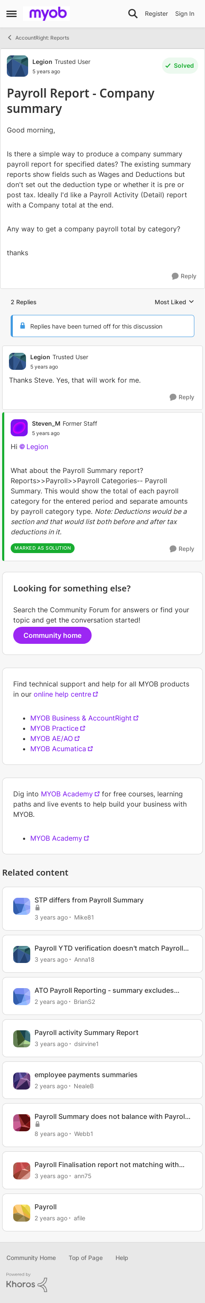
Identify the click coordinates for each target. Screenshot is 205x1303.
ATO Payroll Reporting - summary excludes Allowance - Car (104, 990)
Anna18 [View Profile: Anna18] (84, 959)
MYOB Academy (67, 794)
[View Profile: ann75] (21, 1170)
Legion (37, 446)
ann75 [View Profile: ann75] (83, 1175)
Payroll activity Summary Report (87, 1032)
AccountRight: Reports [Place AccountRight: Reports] (37, 37)
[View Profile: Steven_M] (19, 427)
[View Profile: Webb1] (21, 1122)
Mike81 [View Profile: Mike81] (84, 917)
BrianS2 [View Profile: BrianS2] (84, 1001)
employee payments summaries (86, 1074)
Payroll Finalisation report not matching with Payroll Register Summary (107, 1164)
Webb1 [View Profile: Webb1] (83, 1133)
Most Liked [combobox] (174, 302)
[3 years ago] (51, 917)
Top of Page (86, 1257)
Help (121, 1257)
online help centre (62, 694)
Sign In (184, 13)
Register (156, 13)
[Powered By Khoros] (102, 1282)
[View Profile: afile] (21, 1213)
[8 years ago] (51, 1133)
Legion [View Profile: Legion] (42, 61)
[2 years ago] (51, 1001)
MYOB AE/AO (51, 738)
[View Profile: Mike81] (21, 906)
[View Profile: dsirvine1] (21, 1038)
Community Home (31, 1257)
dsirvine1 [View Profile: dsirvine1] (86, 1043)
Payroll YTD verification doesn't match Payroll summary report (109, 948)
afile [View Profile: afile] (79, 1218)
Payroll (46, 1206)
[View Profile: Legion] (17, 66)
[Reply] (184, 276)
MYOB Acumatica (58, 748)
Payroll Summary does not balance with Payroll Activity (111, 1116)
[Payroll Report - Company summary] (59, 367)
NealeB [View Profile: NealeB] (84, 1085)
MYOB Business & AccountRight (81, 718)
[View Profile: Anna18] (21, 954)
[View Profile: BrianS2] (21, 996)
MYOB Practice (54, 728)
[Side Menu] (11, 13)
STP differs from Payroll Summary (89, 900)
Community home (52, 635)
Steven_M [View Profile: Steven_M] (46, 423)
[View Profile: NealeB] (21, 1081)
